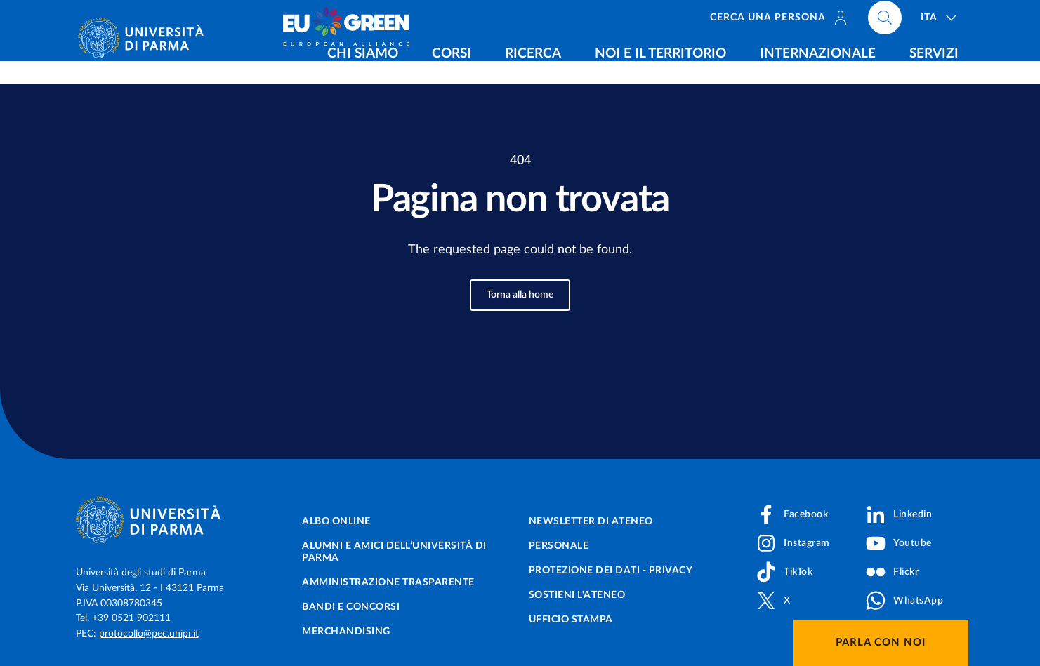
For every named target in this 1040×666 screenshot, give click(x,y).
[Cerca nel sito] (885, 21)
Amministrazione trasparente (388, 582)
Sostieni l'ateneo (577, 595)
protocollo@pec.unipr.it (149, 634)
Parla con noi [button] (881, 642)
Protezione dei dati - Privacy (611, 570)
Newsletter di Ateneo (591, 521)
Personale (559, 546)
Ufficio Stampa (571, 620)
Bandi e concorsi (351, 607)
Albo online (336, 521)
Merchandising (346, 632)
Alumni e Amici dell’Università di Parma (394, 552)
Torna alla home (520, 295)
